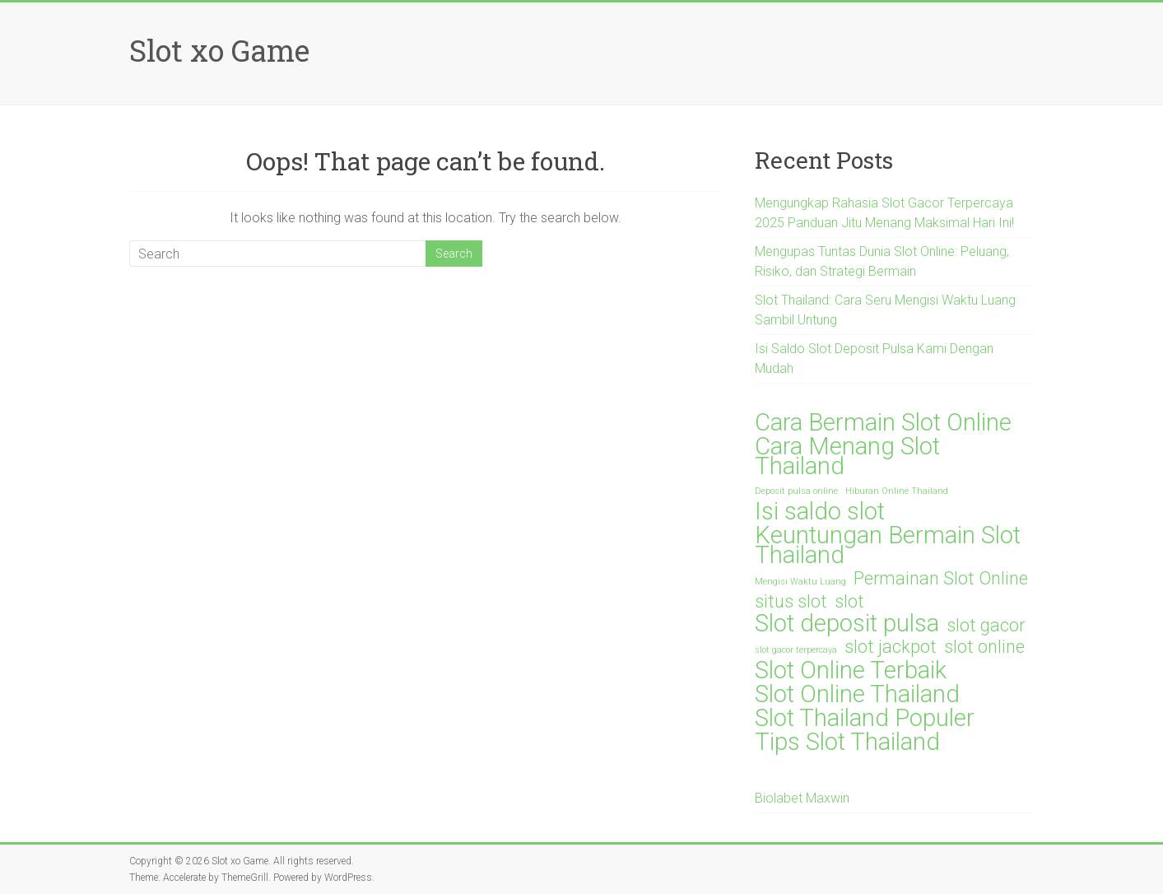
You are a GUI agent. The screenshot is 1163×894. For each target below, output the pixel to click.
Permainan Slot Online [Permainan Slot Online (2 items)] (941, 579)
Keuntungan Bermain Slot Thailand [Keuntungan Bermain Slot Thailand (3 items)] (888, 545)
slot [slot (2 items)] (849, 602)
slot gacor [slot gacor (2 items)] (986, 626)
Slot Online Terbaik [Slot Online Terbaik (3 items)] (851, 670)
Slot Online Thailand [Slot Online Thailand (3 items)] (857, 694)
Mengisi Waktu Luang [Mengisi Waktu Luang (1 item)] (800, 581)
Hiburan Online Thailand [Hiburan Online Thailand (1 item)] (896, 491)
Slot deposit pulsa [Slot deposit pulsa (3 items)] (847, 623)
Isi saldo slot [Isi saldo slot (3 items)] (820, 511)
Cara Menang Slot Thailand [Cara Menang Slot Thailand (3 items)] (847, 456)
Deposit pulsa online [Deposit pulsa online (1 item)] (796, 491)
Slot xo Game (219, 50)
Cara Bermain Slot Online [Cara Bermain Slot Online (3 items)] (883, 422)
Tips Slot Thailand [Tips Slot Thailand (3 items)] (847, 742)
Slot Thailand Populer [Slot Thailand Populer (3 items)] (865, 718)
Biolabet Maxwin (802, 798)
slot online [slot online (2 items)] (984, 647)
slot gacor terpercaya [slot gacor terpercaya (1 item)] (796, 650)
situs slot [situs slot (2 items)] (791, 602)
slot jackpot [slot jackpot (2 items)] (890, 647)
